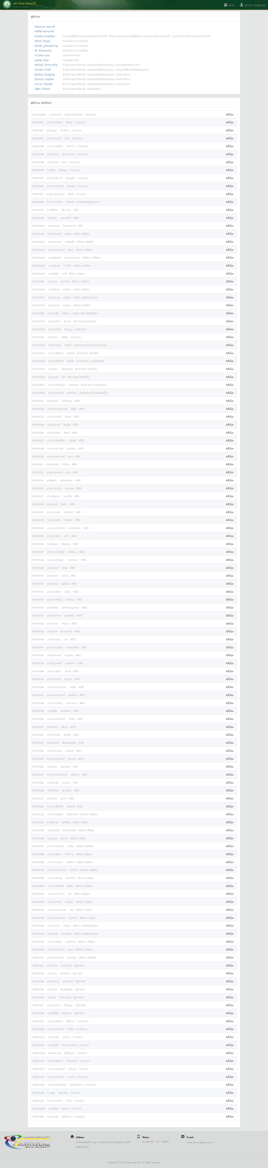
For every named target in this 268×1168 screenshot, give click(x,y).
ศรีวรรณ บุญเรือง (44, 79)
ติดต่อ (229, 5)
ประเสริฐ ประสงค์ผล (45, 36)
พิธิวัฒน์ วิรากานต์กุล (46, 64)
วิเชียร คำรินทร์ (42, 88)
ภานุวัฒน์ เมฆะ (42, 55)
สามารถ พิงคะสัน (44, 84)
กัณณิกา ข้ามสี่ (42, 69)
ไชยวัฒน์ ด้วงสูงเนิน (45, 74)
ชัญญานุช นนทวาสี (45, 26)
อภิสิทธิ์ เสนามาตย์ (44, 31)
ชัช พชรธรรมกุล (43, 50)
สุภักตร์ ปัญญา (42, 41)
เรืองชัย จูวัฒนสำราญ (46, 45)
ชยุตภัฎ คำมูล (42, 60)
